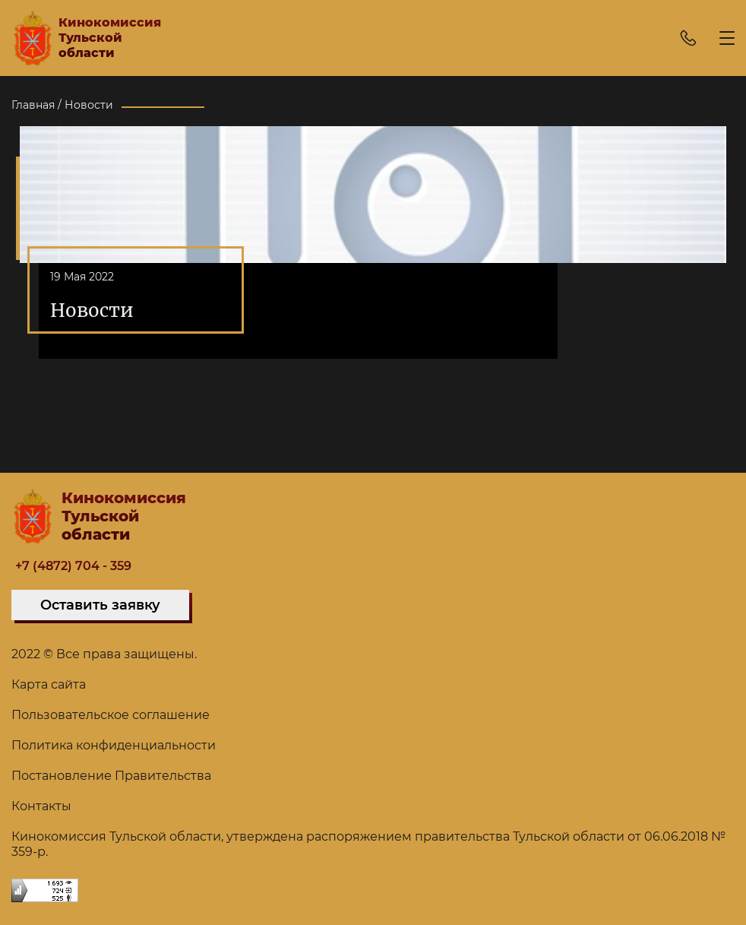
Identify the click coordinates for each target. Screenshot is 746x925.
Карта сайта (48, 684)
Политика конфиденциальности (113, 745)
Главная (33, 105)
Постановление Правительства (111, 775)
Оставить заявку (100, 605)
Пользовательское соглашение (110, 715)
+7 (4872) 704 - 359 (73, 566)
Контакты (41, 806)
